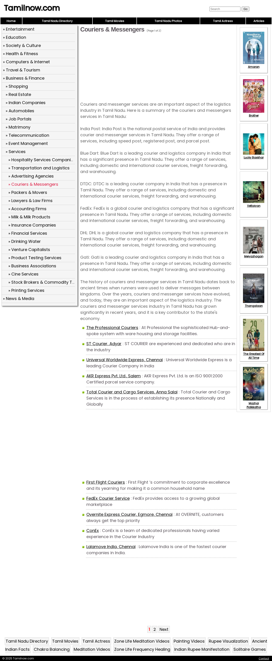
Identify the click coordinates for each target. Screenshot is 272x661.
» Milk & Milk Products (29, 217)
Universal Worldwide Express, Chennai (124, 360)
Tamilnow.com (32, 7)
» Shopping (17, 86)
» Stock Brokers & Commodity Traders (46, 282)
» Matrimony (18, 127)
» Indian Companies (26, 102)
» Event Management (27, 143)
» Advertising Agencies (31, 176)
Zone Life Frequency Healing (142, 649)
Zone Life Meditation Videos (142, 641)
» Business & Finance (23, 78)
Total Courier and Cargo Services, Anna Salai (131, 392)
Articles (258, 21)
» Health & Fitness (20, 53)
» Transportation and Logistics (39, 168)
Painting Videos (189, 641)
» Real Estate (18, 94)
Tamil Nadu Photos (168, 21)
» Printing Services (26, 290)
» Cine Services (23, 274)
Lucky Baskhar (253, 155)
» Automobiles (20, 111)
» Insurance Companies (32, 225)
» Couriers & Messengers (33, 184)
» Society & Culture (22, 45)
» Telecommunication (27, 135)
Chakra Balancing (52, 649)
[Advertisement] (40, 340)
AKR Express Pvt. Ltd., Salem (113, 376)
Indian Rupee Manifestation (201, 649)
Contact (264, 658)
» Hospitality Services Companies (41, 160)
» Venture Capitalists (29, 249)
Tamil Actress (223, 21)
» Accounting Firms (27, 209)
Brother (253, 113)
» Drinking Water (24, 241)
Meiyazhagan (253, 254)
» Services (16, 151)
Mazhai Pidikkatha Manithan (253, 405)
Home (11, 21)
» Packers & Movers (27, 192)
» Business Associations (32, 266)
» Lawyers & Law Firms (30, 200)
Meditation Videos (92, 649)
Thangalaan (253, 304)
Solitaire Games (249, 649)
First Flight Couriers (105, 482)
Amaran (253, 65)
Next (164, 629)
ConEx (92, 530)
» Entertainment (18, 29)
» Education (14, 37)
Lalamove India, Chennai (111, 546)
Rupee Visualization (228, 641)
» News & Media (18, 298)
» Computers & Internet (26, 62)
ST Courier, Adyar (103, 343)
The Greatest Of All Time (253, 354)
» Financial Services (27, 233)
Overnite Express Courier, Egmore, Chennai (129, 514)
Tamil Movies (114, 21)
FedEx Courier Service (108, 498)
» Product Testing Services (34, 258)
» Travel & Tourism (21, 70)
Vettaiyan (253, 204)
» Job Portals (19, 119)
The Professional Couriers (112, 327)
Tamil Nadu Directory (57, 21)
